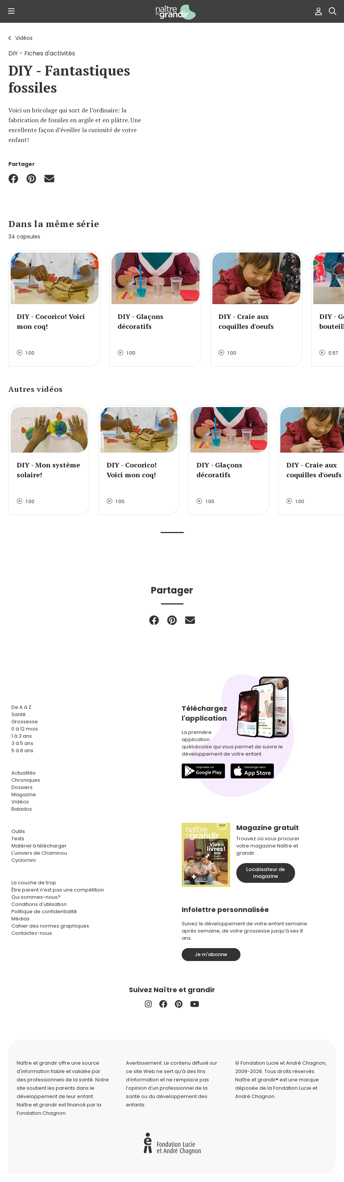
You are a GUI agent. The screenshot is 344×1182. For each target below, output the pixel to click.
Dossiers (22, 787)
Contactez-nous (31, 933)
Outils (18, 831)
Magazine (23, 794)
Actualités (23, 772)
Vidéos (24, 38)
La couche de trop (33, 882)
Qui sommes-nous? (36, 897)
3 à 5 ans (22, 743)
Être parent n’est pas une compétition (57, 889)
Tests (17, 838)
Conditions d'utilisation (39, 904)
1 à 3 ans (21, 736)
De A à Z (21, 707)
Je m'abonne (211, 954)
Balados (21, 809)
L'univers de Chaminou (39, 853)
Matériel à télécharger (39, 845)
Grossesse (24, 721)
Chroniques (25, 780)
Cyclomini (23, 860)
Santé (18, 714)
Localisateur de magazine (265, 873)
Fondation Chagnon (41, 1113)
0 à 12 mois (24, 728)
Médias (20, 918)
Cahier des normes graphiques (50, 926)
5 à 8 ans (22, 750)
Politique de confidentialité (44, 911)
